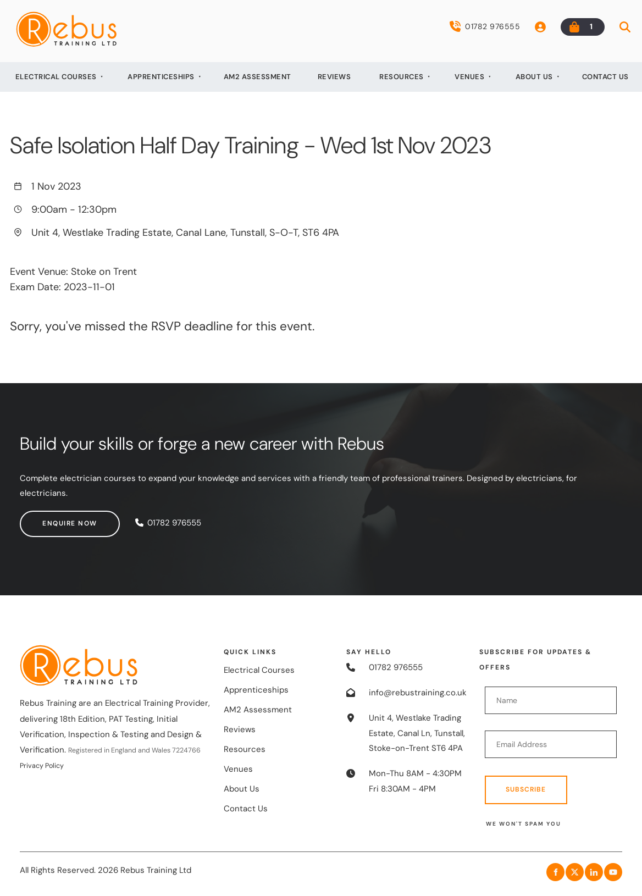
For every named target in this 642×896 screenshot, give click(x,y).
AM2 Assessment (257, 76)
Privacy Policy (42, 765)
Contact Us (605, 76)
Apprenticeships (161, 76)
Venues (469, 76)
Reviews (334, 76)
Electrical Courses (56, 76)
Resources (401, 76)
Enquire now (47, 517)
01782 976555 (485, 26)
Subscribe (526, 789)
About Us (534, 76)
